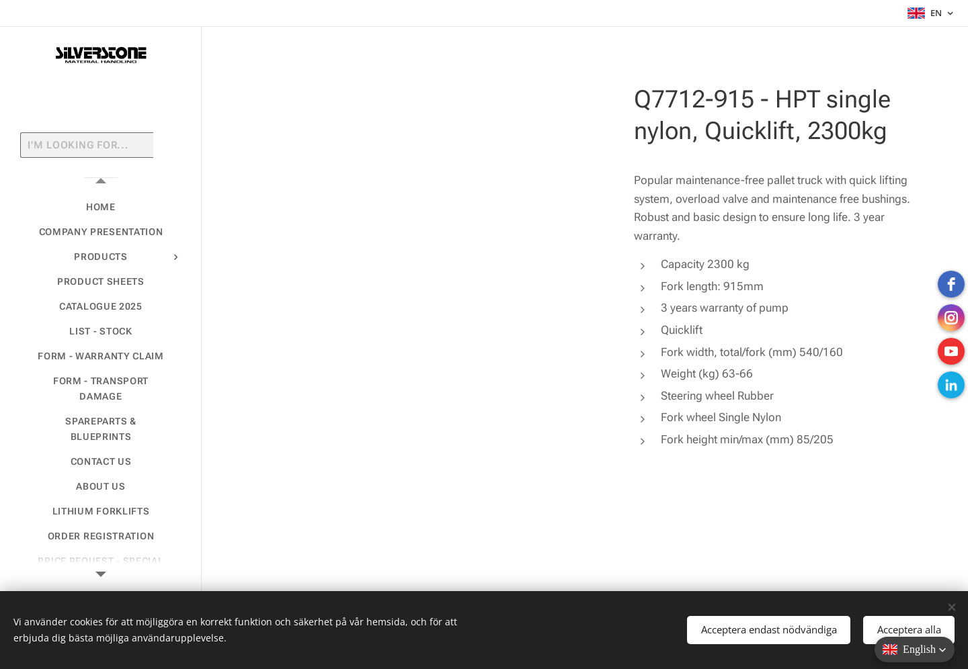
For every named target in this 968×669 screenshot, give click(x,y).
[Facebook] (951, 284)
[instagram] (951, 317)
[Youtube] (951, 351)
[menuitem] (101, 207)
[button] (914, 649)
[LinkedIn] (951, 384)
